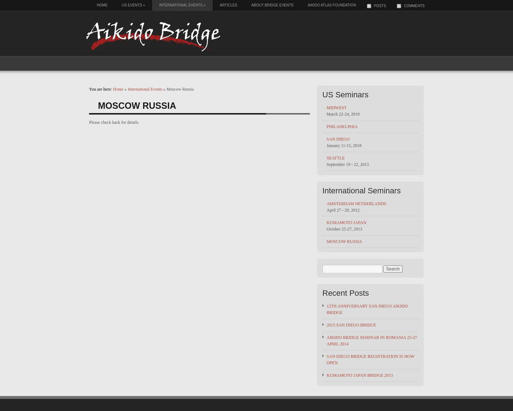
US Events (133, 5)
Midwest (337, 107)
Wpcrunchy (139, 405)
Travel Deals (392, 405)
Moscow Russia (344, 241)
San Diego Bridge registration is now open (370, 359)
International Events (182, 5)
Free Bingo (419, 405)
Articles (228, 5)
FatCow (374, 405)
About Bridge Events (273, 5)
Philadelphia (342, 126)
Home (102, 5)
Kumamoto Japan (346, 222)
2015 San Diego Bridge (351, 325)
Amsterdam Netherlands (356, 203)
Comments (414, 6)
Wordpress (114, 405)
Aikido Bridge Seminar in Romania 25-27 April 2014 (372, 340)
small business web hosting (312, 405)
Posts (380, 6)
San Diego (338, 139)
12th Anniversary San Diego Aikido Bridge (367, 309)
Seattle (336, 158)
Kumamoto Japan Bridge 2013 (360, 375)
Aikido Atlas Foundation (332, 5)
